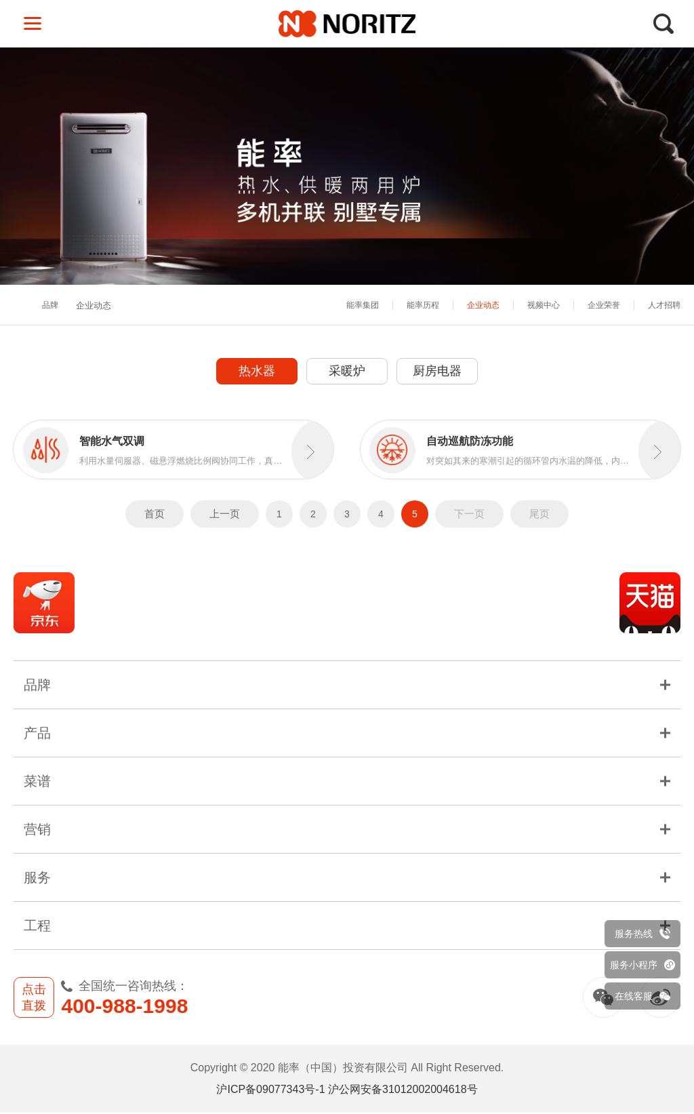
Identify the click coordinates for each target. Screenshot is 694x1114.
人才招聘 (664, 305)
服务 (347, 878)
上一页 (224, 514)
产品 (347, 734)
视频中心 (543, 305)
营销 (347, 830)
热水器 (257, 371)
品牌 (50, 306)
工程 (347, 926)
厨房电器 (437, 371)
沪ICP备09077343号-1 (270, 1090)
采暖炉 (347, 371)
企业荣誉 (604, 305)
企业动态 (483, 305)
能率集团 (362, 305)
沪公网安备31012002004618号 (403, 1090)
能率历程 (423, 305)
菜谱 (347, 782)
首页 (154, 514)
